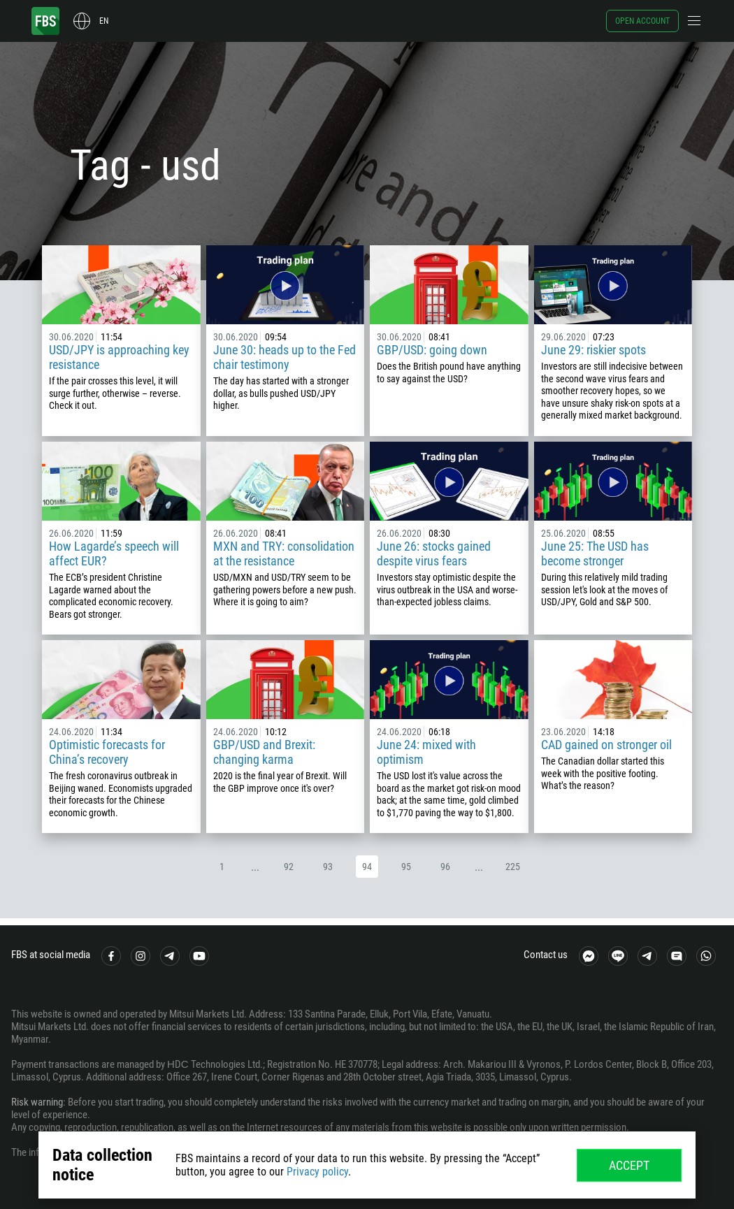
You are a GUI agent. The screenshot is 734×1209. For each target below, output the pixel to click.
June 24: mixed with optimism (426, 752)
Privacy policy (317, 1171)
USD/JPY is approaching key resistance (119, 357)
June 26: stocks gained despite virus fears (434, 553)
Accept (629, 1165)
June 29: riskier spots (593, 349)
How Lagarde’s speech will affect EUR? (114, 553)
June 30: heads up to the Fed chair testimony (284, 357)
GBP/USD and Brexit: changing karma (264, 752)
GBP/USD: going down (432, 349)
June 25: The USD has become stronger (595, 553)
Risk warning (37, 1102)
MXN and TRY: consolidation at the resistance (283, 553)
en (103, 21)
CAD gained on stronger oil (606, 744)
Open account (642, 21)
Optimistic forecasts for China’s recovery (107, 752)
